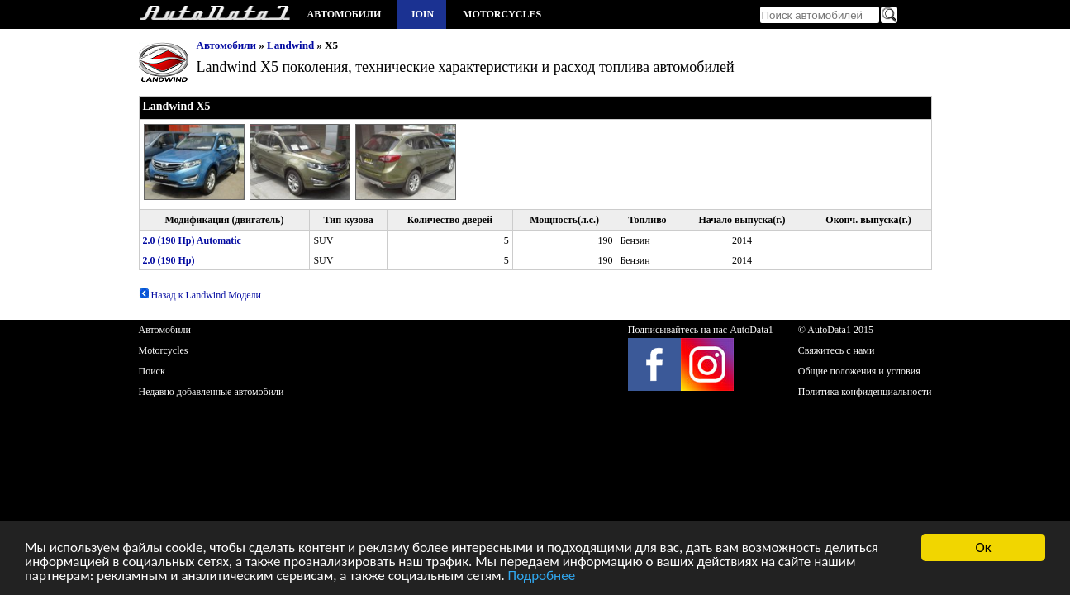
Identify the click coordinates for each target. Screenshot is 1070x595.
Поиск (152, 371)
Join (422, 14)
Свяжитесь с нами (836, 350)
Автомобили (344, 14)
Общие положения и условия (859, 371)
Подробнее (542, 579)
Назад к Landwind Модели (200, 295)
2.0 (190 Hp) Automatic (192, 240)
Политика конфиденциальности (865, 391)
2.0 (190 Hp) (169, 260)
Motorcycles (502, 14)
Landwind (290, 45)
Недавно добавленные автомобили (211, 391)
